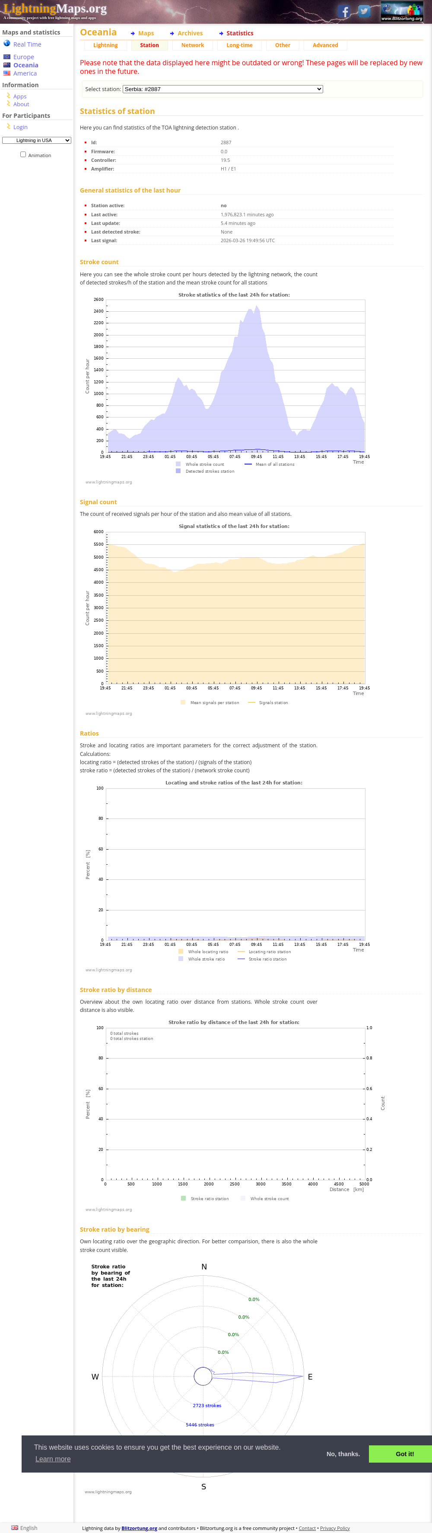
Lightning (105, 45)
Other (282, 45)
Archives (190, 33)
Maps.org (55, 8)
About (21, 104)
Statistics (240, 33)
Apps (19, 96)
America (25, 73)
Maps (146, 33)
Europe (23, 57)
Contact (307, 1528)
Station (149, 45)
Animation (42, 155)
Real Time (27, 44)
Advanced (325, 45)
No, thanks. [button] (343, 1454)
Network (192, 45)
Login (20, 127)
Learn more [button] (53, 1459)
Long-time (239, 45)
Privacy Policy (335, 1528)
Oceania (25, 65)
